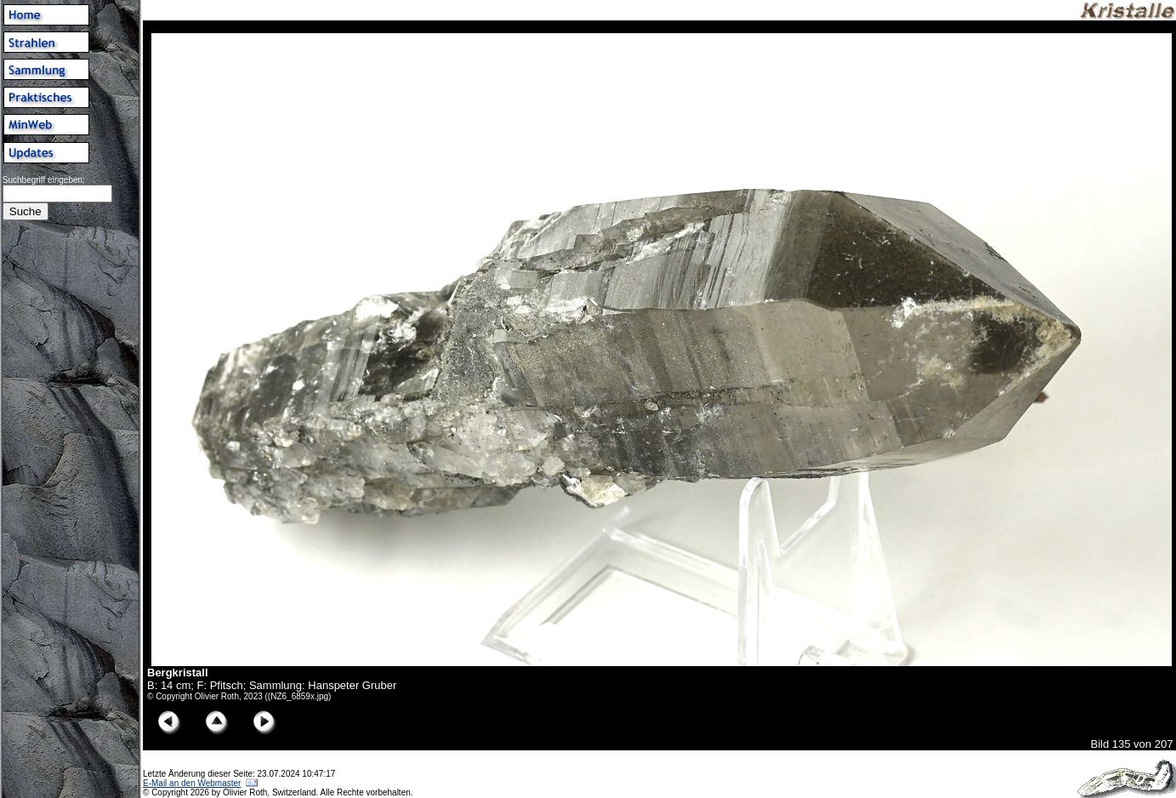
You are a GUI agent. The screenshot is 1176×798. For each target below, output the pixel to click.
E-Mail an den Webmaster (192, 783)
